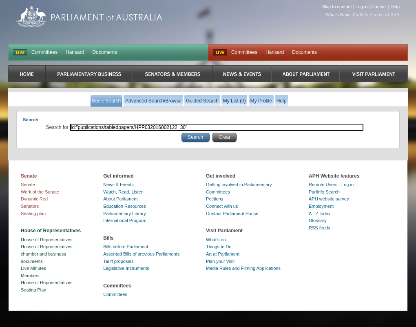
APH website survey (329, 198)
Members (30, 275)
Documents (104, 52)
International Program (124, 220)
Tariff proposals (118, 261)
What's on (216, 239)
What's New (337, 14)
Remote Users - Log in (331, 184)
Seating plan (33, 213)
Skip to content (337, 6)
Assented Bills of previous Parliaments (141, 253)
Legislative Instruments (126, 268)
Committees (44, 52)
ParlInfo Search (324, 191)
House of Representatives (47, 239)
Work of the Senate (40, 191)
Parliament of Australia (89, 16)
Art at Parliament (222, 253)
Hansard (75, 52)
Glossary (317, 220)
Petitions (214, 198)
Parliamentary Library (124, 213)
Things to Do (218, 246)
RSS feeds (319, 227)
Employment (321, 206)
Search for (58, 127)
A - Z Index (319, 213)
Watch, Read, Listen (123, 191)
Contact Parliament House (232, 213)
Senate (28, 184)
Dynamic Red (34, 198)
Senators (30, 206)
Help (395, 6)
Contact (379, 6)
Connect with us (222, 206)
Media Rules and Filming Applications (243, 268)
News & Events (118, 184)
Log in (362, 6)
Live (220, 52)
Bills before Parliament (125, 246)
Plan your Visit (220, 261)
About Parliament (120, 198)
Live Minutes (33, 268)
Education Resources (124, 206)
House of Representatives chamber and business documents (47, 253)
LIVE (20, 52)
